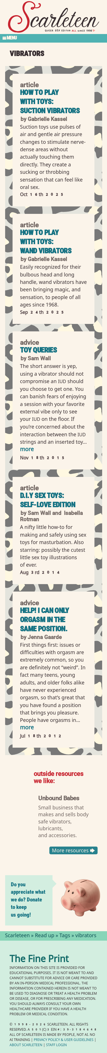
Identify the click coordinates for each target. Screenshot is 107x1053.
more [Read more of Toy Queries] (27, 450)
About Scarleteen (26, 1045)
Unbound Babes (58, 798)
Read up (44, 936)
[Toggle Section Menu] (53, 38)
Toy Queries (38, 350)
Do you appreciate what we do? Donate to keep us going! (28, 899)
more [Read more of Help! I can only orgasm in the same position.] (27, 728)
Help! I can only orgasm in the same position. (44, 619)
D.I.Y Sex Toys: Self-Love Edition (47, 500)
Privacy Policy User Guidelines (63, 1040)
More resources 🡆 (73, 850)
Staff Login (56, 1045)
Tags (64, 936)
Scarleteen (17, 936)
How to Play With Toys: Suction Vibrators (50, 101)
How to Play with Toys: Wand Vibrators (45, 241)
